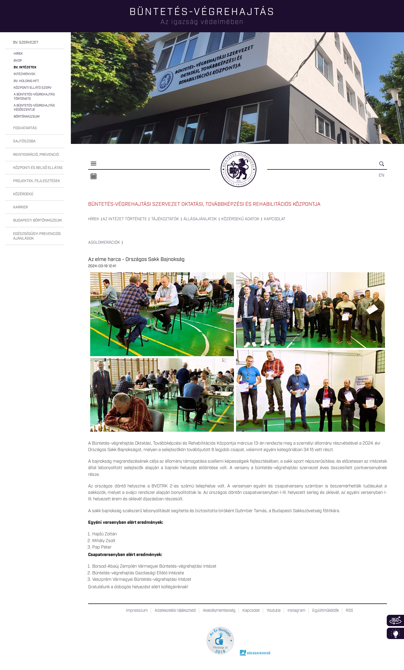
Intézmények (24, 74)
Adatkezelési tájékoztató (175, 610)
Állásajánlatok (200, 219)
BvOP (18, 61)
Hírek (18, 54)
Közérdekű (23, 194)
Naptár (93, 176)
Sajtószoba (24, 141)
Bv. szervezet (25, 42)
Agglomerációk (104, 242)
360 (395, 620)
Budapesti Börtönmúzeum (37, 220)
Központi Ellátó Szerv (33, 88)
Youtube (274, 610)
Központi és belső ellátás (38, 168)
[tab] (34, 42)
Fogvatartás (25, 128)
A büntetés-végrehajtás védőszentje (34, 107)
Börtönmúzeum (27, 117)
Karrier (20, 207)
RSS (349, 610)
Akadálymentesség (219, 610)
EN (381, 175)
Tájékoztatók (165, 219)
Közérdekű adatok (240, 219)
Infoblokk (395, 633)
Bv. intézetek (25, 67)
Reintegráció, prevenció (36, 154)
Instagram (296, 610)
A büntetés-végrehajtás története (34, 96)
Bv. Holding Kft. (26, 81)
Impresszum (137, 610)
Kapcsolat (274, 219)
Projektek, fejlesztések (36, 181)
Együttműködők (325, 610)
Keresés (383, 165)
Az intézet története (125, 219)
